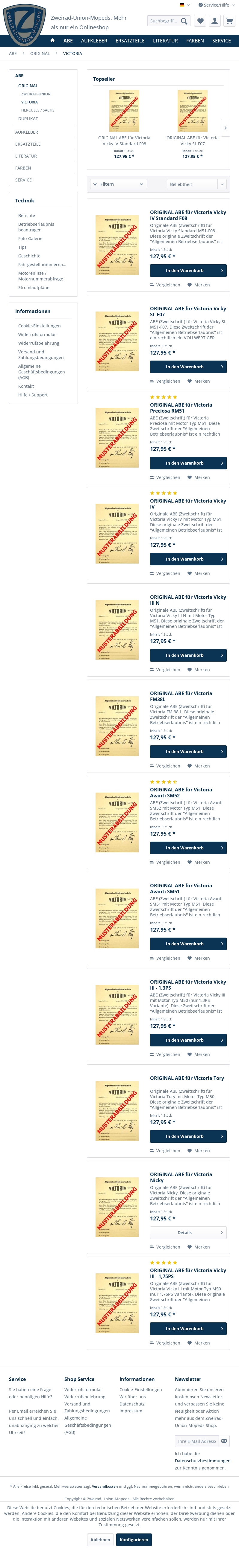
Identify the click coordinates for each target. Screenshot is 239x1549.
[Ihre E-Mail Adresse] (197, 1441)
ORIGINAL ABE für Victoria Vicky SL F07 (193, 140)
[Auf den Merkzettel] (198, 285)
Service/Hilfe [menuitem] (214, 5)
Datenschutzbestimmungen (203, 1460)
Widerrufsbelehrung (38, 343)
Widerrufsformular (37, 334)
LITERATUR (26, 156)
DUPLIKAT (28, 118)
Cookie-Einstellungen (39, 326)
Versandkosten (105, 1486)
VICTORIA (29, 102)
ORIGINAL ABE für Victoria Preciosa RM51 (181, 408)
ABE (19, 75)
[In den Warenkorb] (188, 270)
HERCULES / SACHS (38, 110)
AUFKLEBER (26, 132)
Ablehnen (100, 1539)
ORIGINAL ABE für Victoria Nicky (181, 1177)
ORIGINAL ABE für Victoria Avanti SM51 (181, 889)
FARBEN (23, 168)
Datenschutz (132, 1404)
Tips (22, 247)
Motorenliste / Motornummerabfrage (40, 276)
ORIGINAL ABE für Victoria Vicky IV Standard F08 (124, 140)
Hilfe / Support (33, 395)
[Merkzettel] (200, 21)
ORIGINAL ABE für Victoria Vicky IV (188, 504)
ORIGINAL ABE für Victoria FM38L (181, 696)
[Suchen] (184, 21)
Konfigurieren (134, 1539)
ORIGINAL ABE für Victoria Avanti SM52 (181, 793)
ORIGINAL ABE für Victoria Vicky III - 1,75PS (188, 1273)
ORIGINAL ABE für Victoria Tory (187, 1078)
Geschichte (29, 256)
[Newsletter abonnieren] (224, 1441)
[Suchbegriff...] (168, 20)
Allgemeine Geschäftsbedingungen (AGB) (41, 371)
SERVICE (23, 180)
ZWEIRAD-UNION (36, 94)
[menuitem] (168, 20)
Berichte (26, 215)
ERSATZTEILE (28, 144)
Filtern (103, 184)
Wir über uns (133, 1397)
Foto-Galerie (30, 238)
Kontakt (26, 386)
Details (200, 1231)
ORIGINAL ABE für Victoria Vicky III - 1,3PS (188, 985)
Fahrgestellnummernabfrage (45, 264)
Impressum (131, 1411)
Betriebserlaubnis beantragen (36, 227)
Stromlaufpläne (33, 287)
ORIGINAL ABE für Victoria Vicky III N (188, 600)
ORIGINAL (28, 85)
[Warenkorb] (229, 21)
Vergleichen (165, 285)
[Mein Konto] (215, 21)
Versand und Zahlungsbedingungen (41, 354)
